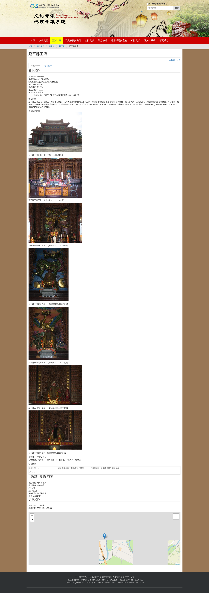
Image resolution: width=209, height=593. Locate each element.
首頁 (33, 40)
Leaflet (177, 564)
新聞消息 (163, 40)
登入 (143, 12)
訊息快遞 (102, 40)
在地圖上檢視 (174, 60)
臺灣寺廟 (56, 40)
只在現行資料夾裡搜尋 (157, 4)
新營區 (62, 46)
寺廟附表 (48, 66)
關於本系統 (149, 40)
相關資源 (135, 40)
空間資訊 (89, 40)
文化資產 (43, 40)
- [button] (32, 520)
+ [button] (32, 516)
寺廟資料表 (35, 66)
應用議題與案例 (119, 40)
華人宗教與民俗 (73, 40)
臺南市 (51, 46)
